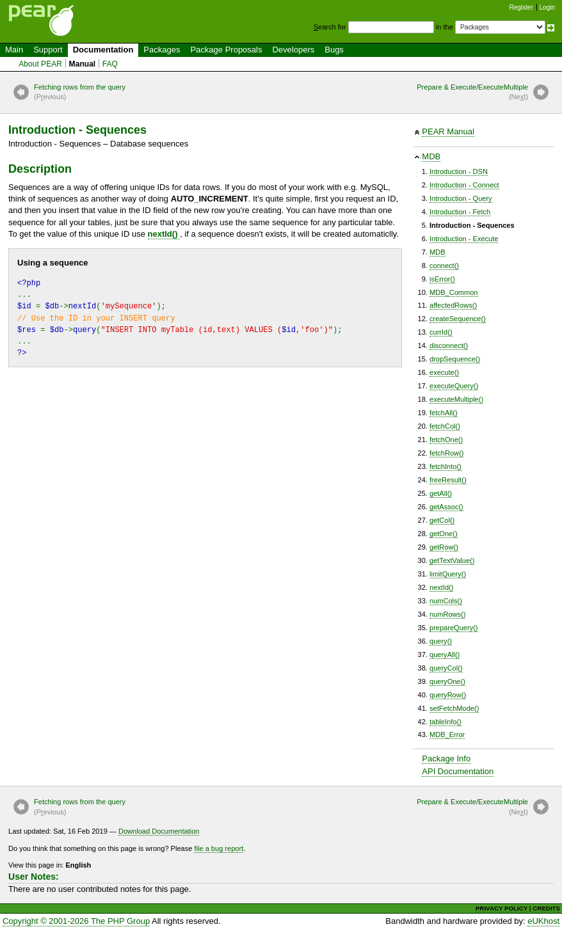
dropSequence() (455, 359)
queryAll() (445, 654)
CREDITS (546, 908)
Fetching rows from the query (79, 92)
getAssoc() (446, 507)
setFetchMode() (454, 708)
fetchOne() (446, 439)
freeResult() (448, 480)
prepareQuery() (454, 627)
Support (48, 49)
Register (521, 7)
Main (14, 49)
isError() (442, 279)
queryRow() (448, 695)
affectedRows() (453, 305)
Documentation (103, 49)
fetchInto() (446, 466)
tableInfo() (446, 722)
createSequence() (458, 318)
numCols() (446, 601)
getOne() (444, 533)
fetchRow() (446, 453)
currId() (441, 332)
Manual (82, 64)
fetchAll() (444, 413)
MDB (431, 156)
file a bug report (218, 848)
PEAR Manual (448, 131)
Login (547, 7)
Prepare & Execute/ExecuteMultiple (472, 92)
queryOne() (447, 681)
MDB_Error (447, 734)
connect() (444, 265)
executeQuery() (454, 386)
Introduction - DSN (459, 171)
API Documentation (458, 771)
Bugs (334, 49)
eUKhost (543, 921)
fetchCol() (445, 426)
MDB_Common (454, 292)
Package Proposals (226, 49)
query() (441, 641)
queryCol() (446, 668)
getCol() (442, 520)
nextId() (441, 587)
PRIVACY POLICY (501, 908)
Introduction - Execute (464, 238)
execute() (444, 372)
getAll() (441, 493)
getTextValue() (452, 560)
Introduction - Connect (464, 185)
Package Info (446, 758)
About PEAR (40, 64)
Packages (161, 49)
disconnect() (449, 345)
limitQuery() (448, 574)
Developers (293, 49)
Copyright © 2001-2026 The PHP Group (76, 921)
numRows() (447, 614)
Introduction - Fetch (460, 212)
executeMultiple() (456, 399)
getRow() (444, 547)
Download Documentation (159, 831)
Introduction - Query (461, 198)
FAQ (110, 64)
